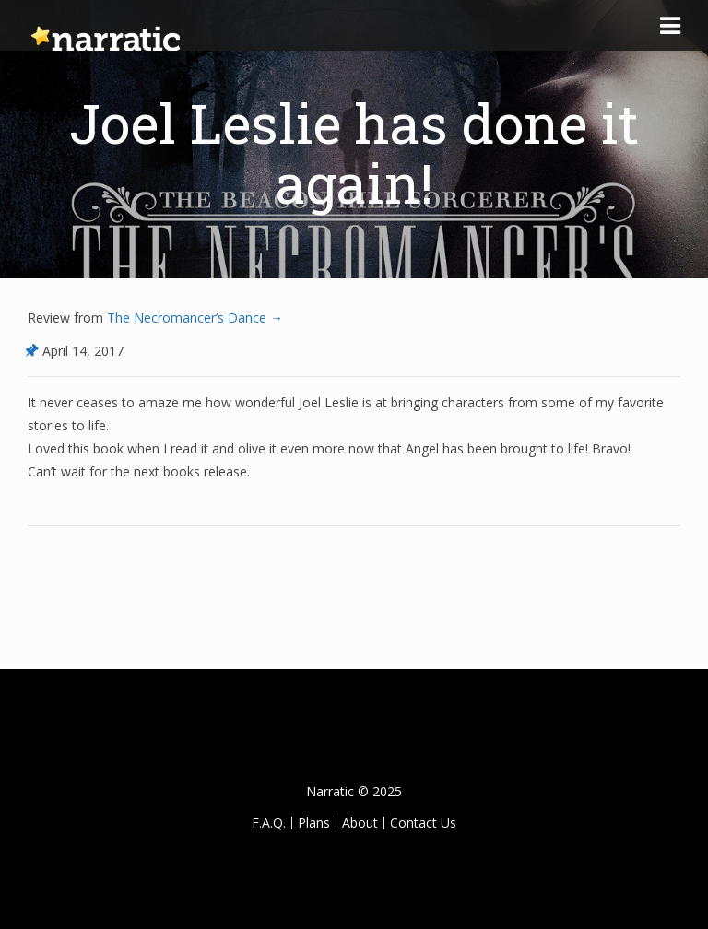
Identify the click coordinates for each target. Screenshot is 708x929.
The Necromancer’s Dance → (193, 317)
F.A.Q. (269, 822)
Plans (314, 822)
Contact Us (423, 822)
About (360, 822)
